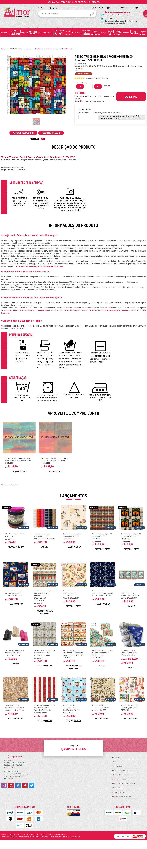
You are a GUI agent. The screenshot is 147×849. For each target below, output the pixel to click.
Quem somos (113, 8)
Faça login (54, 8)
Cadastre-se (141, 8)
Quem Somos (118, 766)
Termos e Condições (120, 779)
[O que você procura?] (91, 13)
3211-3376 (9, 779)
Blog (114, 762)
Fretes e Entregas (119, 788)
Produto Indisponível (19, 438)
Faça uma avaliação (101, 78)
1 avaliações (90, 78)
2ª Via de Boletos (119, 792)
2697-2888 (9, 768)
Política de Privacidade (121, 775)
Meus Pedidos (99, 8)
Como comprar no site (121, 770)
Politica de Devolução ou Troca (124, 783)
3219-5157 (110, 19)
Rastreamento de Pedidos (122, 797)
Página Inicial (117, 757)
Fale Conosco (128, 8)
